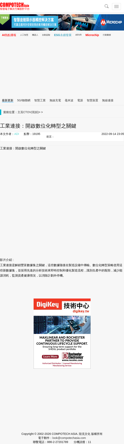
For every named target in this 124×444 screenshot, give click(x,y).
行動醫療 (107, 35)
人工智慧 (24, 35)
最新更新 (7, 100)
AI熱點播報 (9, 35)
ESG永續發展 (63, 35)
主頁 (20, 112)
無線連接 (107, 100)
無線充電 (55, 100)
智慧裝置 (92, 100)
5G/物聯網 (24, 100)
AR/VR (78, 35)
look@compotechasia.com (69, 438)
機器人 (35, 35)
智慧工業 (40, 100)
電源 (80, 100)
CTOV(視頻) (31, 112)
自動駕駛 (46, 35)
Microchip (92, 35)
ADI (16, 134)
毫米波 (69, 100)
